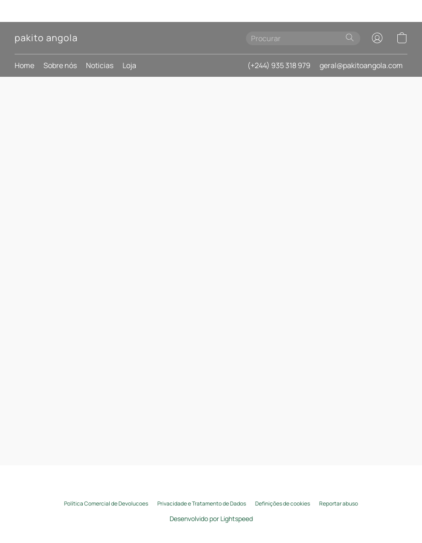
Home (24, 65)
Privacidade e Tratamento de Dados (201, 503)
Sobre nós (60, 65)
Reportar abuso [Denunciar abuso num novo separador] (338, 503)
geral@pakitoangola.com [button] (361, 65)
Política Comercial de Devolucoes (106, 503)
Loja (129, 65)
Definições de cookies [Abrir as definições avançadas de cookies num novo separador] (282, 503)
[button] (46, 38)
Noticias (99, 65)
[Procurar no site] (350, 37)
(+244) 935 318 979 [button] (278, 65)
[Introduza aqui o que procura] (303, 38)
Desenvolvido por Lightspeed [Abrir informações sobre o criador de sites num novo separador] (211, 518)
